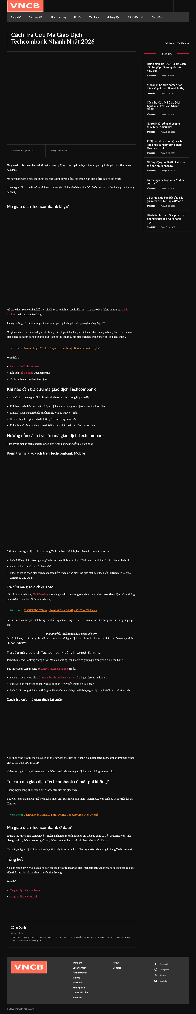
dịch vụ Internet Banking (55, 668)
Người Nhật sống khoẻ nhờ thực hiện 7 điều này (163, 125)
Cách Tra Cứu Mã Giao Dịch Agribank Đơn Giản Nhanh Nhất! (164, 106)
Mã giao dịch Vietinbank (24, 896)
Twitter (163, 975)
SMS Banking (40, 594)
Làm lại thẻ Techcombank (24, 366)
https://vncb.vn (17, 933)
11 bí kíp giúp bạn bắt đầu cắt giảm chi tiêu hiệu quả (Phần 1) (165, 199)
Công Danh (18, 927)
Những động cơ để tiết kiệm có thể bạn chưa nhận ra (166, 164)
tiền (117, 165)
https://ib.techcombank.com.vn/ (57, 677)
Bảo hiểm (151, 93)
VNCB (106, 187)
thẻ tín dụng (27, 372)
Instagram (164, 969)
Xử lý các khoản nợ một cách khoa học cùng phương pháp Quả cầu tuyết (164, 144)
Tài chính (169, 43)
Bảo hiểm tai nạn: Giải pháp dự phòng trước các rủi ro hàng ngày (165, 219)
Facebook (164, 964)
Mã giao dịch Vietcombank (25, 890)
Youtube (163, 981)
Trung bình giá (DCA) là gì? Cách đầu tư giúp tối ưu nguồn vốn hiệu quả (166, 67)
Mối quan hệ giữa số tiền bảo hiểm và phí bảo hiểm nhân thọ (165, 86)
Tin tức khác (183, 43)
